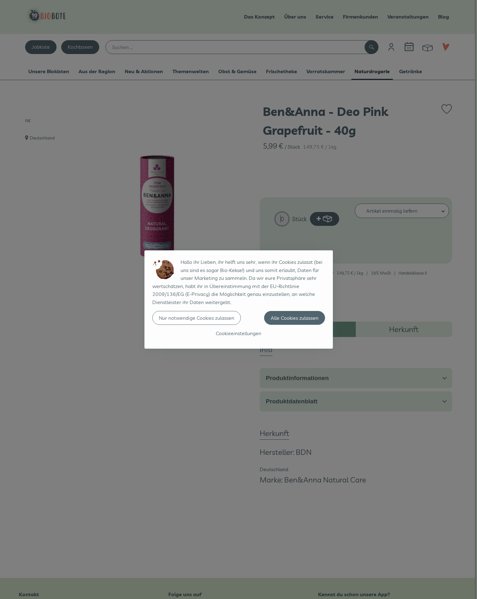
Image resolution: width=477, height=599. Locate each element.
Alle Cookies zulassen (294, 318)
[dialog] (238, 299)
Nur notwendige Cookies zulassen (196, 318)
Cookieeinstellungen (238, 333)
